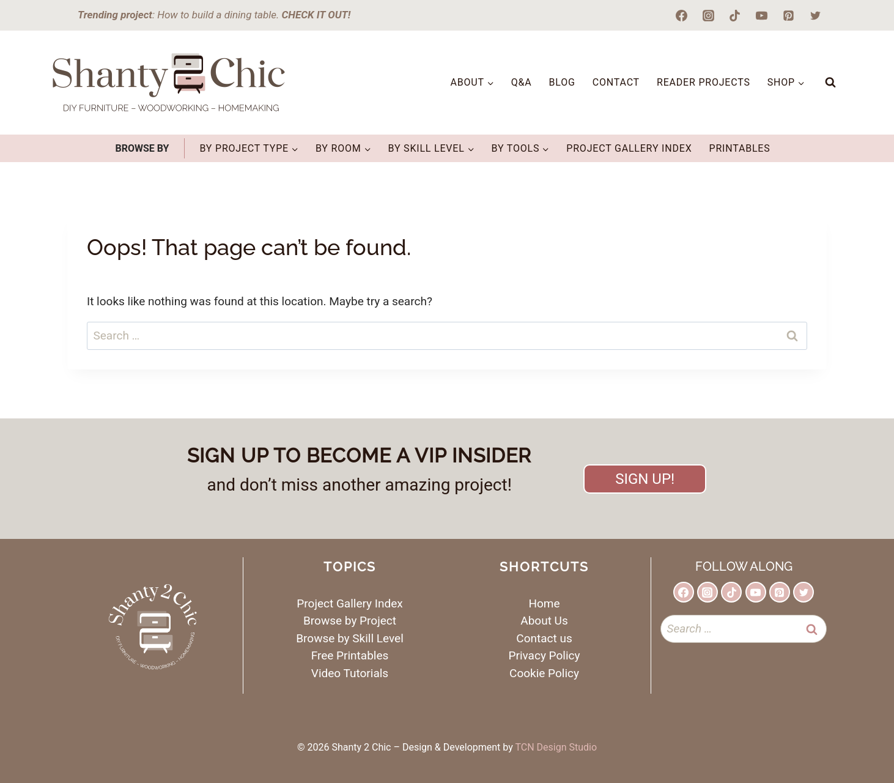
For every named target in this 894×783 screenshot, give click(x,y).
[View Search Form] (830, 83)
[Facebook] (681, 15)
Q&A (521, 82)
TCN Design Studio (556, 747)
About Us (543, 621)
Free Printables (350, 655)
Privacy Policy (544, 655)
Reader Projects (703, 82)
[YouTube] (762, 15)
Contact (616, 82)
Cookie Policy (544, 673)
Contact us (544, 638)
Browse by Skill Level (350, 638)
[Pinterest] (788, 15)
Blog (562, 82)
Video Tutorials (349, 673)
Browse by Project (349, 621)
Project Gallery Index (629, 148)
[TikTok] (735, 15)
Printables (739, 148)
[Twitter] (815, 15)
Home (544, 603)
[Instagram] (708, 15)
